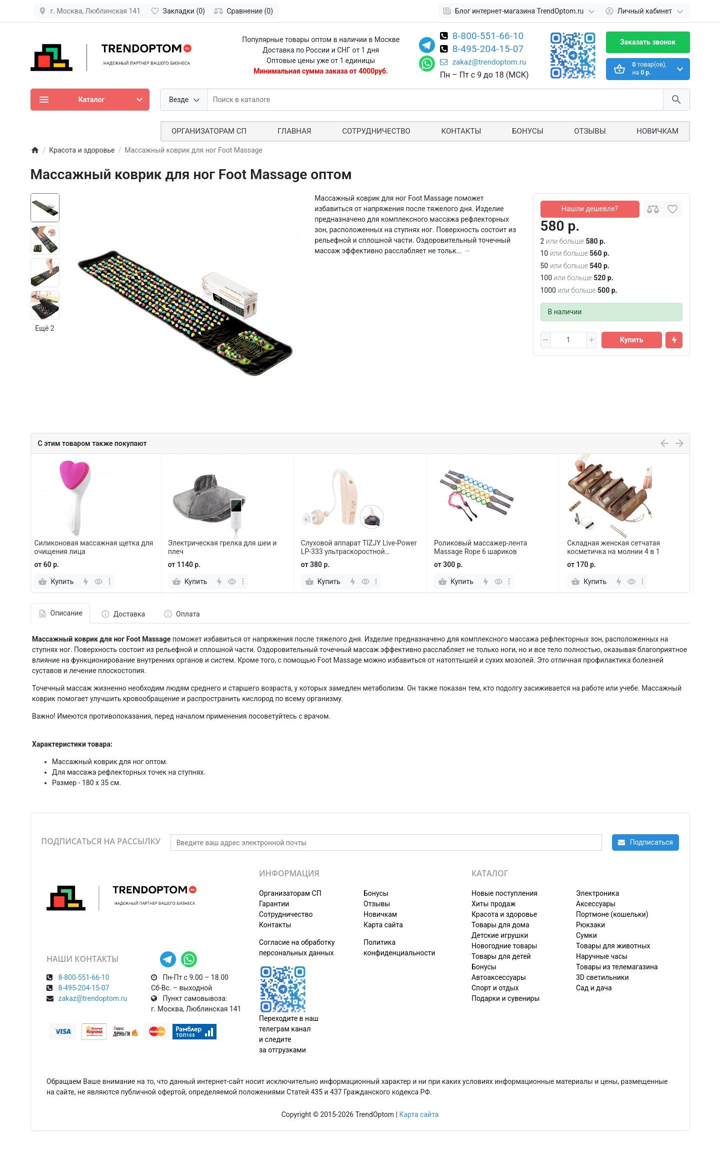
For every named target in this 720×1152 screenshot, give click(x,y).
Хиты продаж (494, 904)
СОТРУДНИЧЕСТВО (376, 131)
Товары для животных (613, 946)
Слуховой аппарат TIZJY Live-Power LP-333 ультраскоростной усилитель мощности (359, 547)
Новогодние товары (504, 946)
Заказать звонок (648, 42)
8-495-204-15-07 (488, 50)
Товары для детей (501, 956)
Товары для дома (501, 925)
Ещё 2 (44, 328)
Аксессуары (596, 904)
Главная (295, 131)
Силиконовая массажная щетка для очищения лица (93, 547)
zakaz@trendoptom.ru (483, 62)
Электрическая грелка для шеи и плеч (222, 547)
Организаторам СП (290, 893)
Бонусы (527, 131)
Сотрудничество (285, 914)
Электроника (597, 893)
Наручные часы (602, 956)
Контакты (462, 131)
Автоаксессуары (499, 977)
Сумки (586, 935)
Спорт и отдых (495, 988)
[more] (109, 581)
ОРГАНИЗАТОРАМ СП (209, 131)
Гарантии (274, 904)
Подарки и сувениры (506, 998)
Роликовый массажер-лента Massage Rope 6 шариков (480, 547)
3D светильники (602, 977)
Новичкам (657, 131)
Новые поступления (505, 893)
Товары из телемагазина (617, 967)
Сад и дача (594, 988)
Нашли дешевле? (590, 209)
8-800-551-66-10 (488, 37)
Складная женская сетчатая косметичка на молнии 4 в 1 (613, 547)
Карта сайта (383, 925)
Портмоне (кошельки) (612, 914)
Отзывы (590, 131)
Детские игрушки (500, 935)
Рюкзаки (590, 925)
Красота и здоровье (504, 914)
